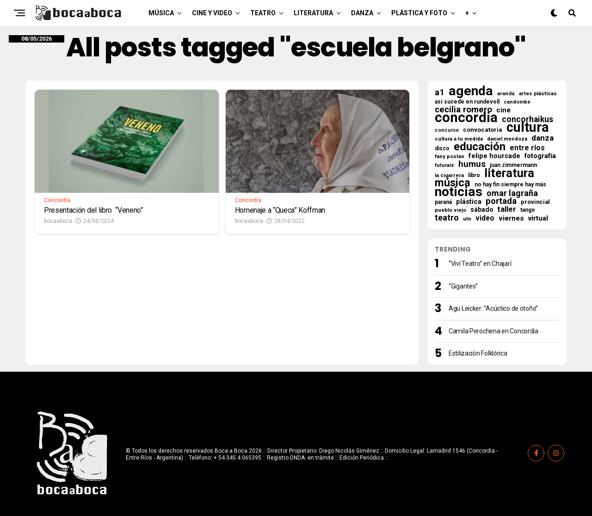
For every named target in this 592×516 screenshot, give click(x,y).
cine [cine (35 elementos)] (503, 110)
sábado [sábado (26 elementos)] (481, 209)
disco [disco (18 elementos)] (442, 148)
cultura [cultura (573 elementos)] (527, 127)
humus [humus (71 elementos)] (472, 164)
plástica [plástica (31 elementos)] (468, 201)
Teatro (263, 13)
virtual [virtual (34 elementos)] (538, 218)
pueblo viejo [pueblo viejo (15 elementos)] (450, 210)
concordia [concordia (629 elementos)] (466, 117)
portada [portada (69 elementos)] (501, 201)
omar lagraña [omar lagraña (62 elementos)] (512, 193)
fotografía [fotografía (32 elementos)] (540, 156)
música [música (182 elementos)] (452, 182)
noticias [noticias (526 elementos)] (458, 192)
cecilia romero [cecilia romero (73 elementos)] (463, 109)
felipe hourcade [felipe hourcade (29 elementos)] (494, 156)
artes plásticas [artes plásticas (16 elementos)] (538, 93)
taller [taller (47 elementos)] (506, 209)
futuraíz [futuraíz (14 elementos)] (444, 165)
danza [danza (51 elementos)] (542, 137)
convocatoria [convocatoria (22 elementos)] (482, 129)
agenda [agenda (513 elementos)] (471, 91)
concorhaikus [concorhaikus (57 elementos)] (527, 119)
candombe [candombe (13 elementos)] (517, 102)
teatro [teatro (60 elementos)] (447, 217)
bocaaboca (58, 221)
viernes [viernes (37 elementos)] (511, 218)
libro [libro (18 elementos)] (474, 175)
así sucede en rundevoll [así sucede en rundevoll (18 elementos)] (467, 101)
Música (161, 13)
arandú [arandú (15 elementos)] (506, 94)
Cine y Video (212, 13)
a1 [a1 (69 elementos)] (439, 92)
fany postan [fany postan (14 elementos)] (449, 157)
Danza (362, 13)
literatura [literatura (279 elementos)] (509, 173)
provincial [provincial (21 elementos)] (535, 201)
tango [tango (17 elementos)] (527, 210)
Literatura (313, 13)
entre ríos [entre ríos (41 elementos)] (527, 148)
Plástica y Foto (419, 13)
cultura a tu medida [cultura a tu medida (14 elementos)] (459, 139)
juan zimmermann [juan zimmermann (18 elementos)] (513, 165)
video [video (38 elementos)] (484, 218)
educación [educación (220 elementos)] (480, 146)
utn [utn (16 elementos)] (467, 218)
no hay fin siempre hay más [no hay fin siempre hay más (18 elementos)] (510, 184)
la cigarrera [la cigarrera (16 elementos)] (449, 175)
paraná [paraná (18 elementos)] (443, 202)
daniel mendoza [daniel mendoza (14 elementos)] (507, 139)
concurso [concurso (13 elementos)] (447, 130)
